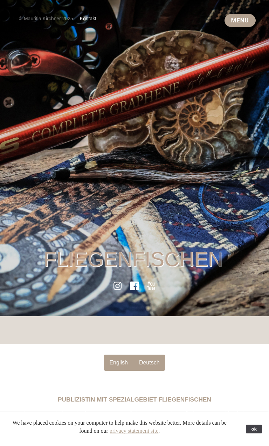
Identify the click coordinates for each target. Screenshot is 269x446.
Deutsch (149, 362)
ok (254, 429)
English (118, 362)
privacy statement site (134, 431)
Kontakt (88, 18)
